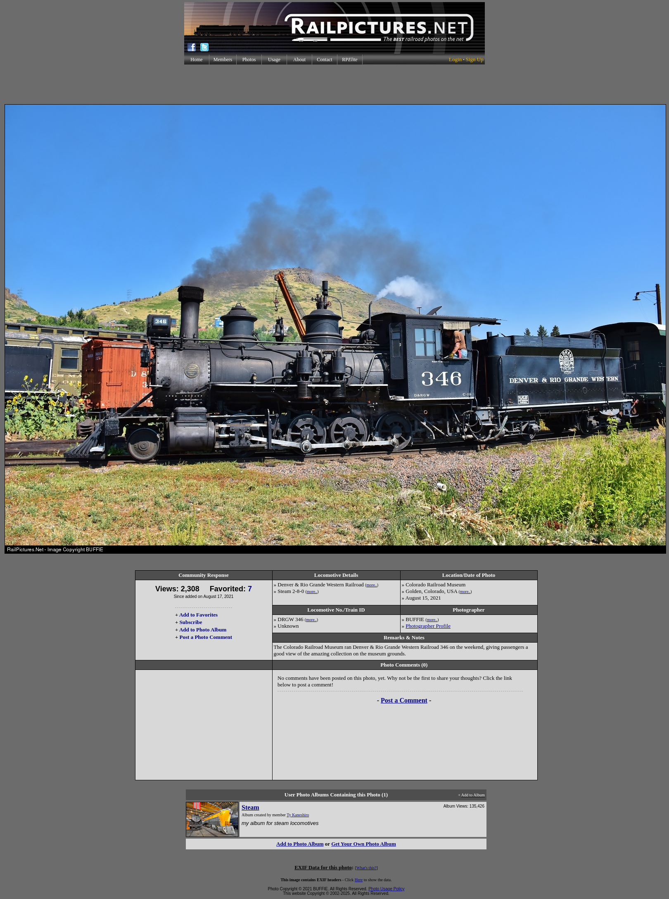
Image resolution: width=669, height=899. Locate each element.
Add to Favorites (198, 615)
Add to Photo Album (203, 629)
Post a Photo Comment (206, 637)
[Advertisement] (334, 84)
